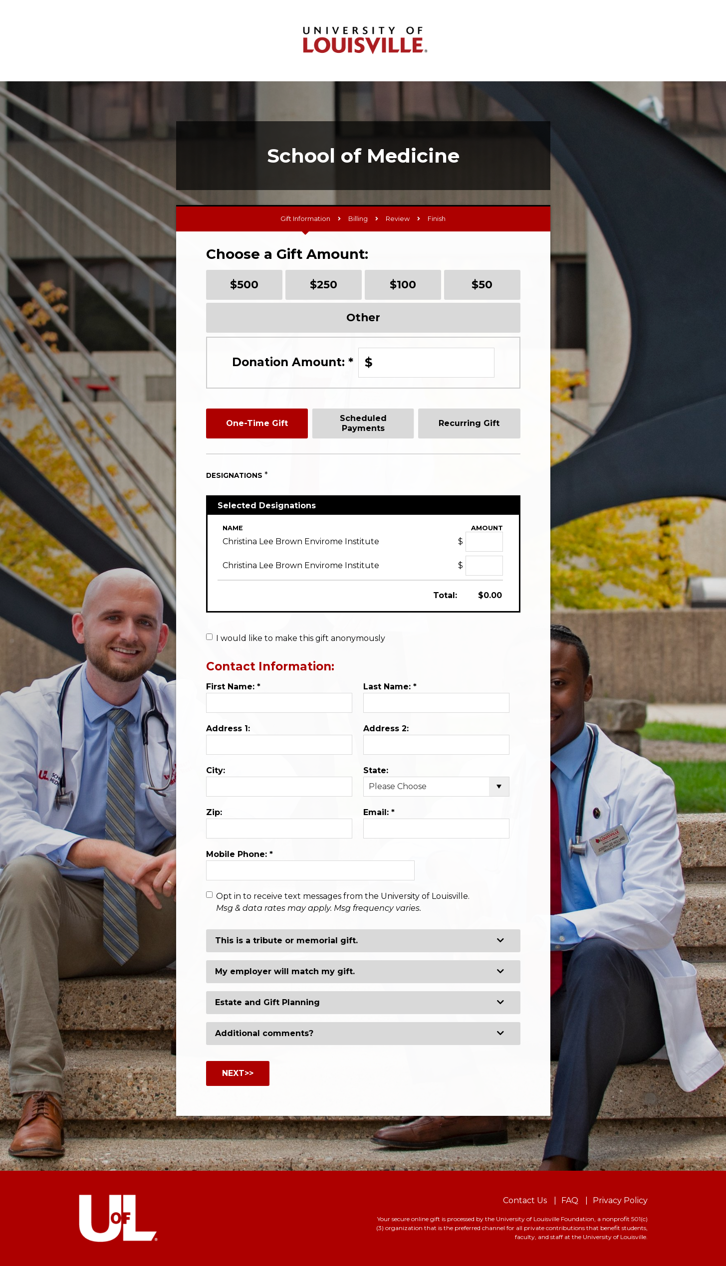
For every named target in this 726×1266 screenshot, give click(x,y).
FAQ (569, 1200)
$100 (403, 284)
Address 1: (228, 728)
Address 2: (386, 728)
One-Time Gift (257, 423)
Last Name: (390, 686)
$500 (244, 284)
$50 (482, 284)
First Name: (233, 686)
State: (375, 770)
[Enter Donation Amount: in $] (426, 363)
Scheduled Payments (363, 423)
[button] (363, 940)
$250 (323, 284)
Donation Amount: (292, 362)
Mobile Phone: (239, 854)
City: (215, 770)
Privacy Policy (620, 1200)
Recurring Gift (469, 423)
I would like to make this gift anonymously (300, 638)
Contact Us (525, 1200)
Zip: (214, 812)
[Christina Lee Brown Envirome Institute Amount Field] (484, 542)
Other (363, 317)
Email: (379, 812)
